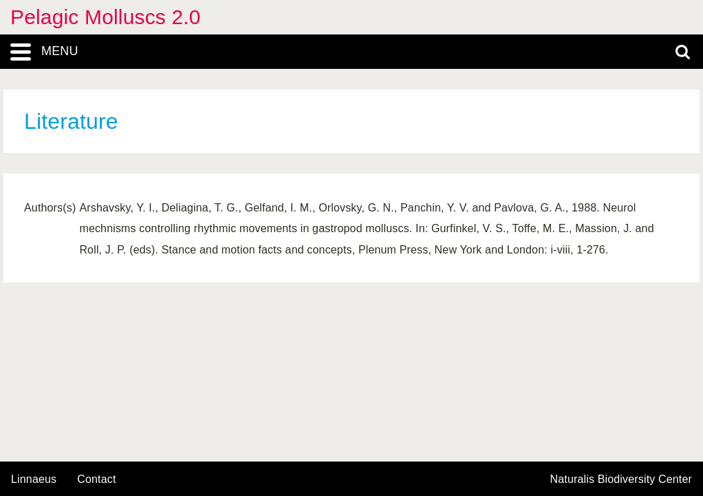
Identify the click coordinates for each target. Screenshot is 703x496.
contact (96, 479)
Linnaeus (33, 479)
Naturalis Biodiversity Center (621, 479)
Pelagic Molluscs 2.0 (105, 17)
